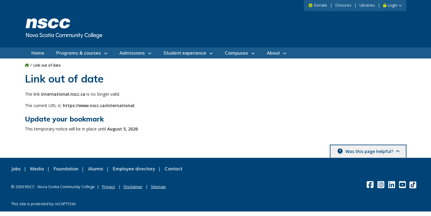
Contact (173, 169)
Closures (343, 5)
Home (37, 53)
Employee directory (134, 169)
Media (37, 169)
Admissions (132, 53)
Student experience (184, 53)
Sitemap (158, 186)
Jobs (16, 169)
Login (392, 5)
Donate (320, 5)
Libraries (367, 5)
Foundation (66, 169)
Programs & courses (78, 53)
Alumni (95, 169)
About (273, 53)
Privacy (108, 186)
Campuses (236, 53)
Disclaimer (133, 186)
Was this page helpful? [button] (372, 151)
